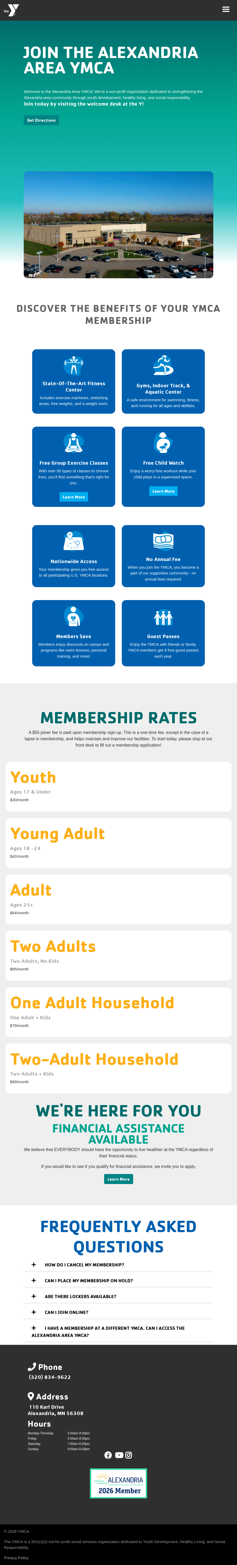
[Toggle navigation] (226, 9)
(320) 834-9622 (50, 1377)
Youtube (118, 1455)
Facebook (108, 1455)
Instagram (132, 1455)
